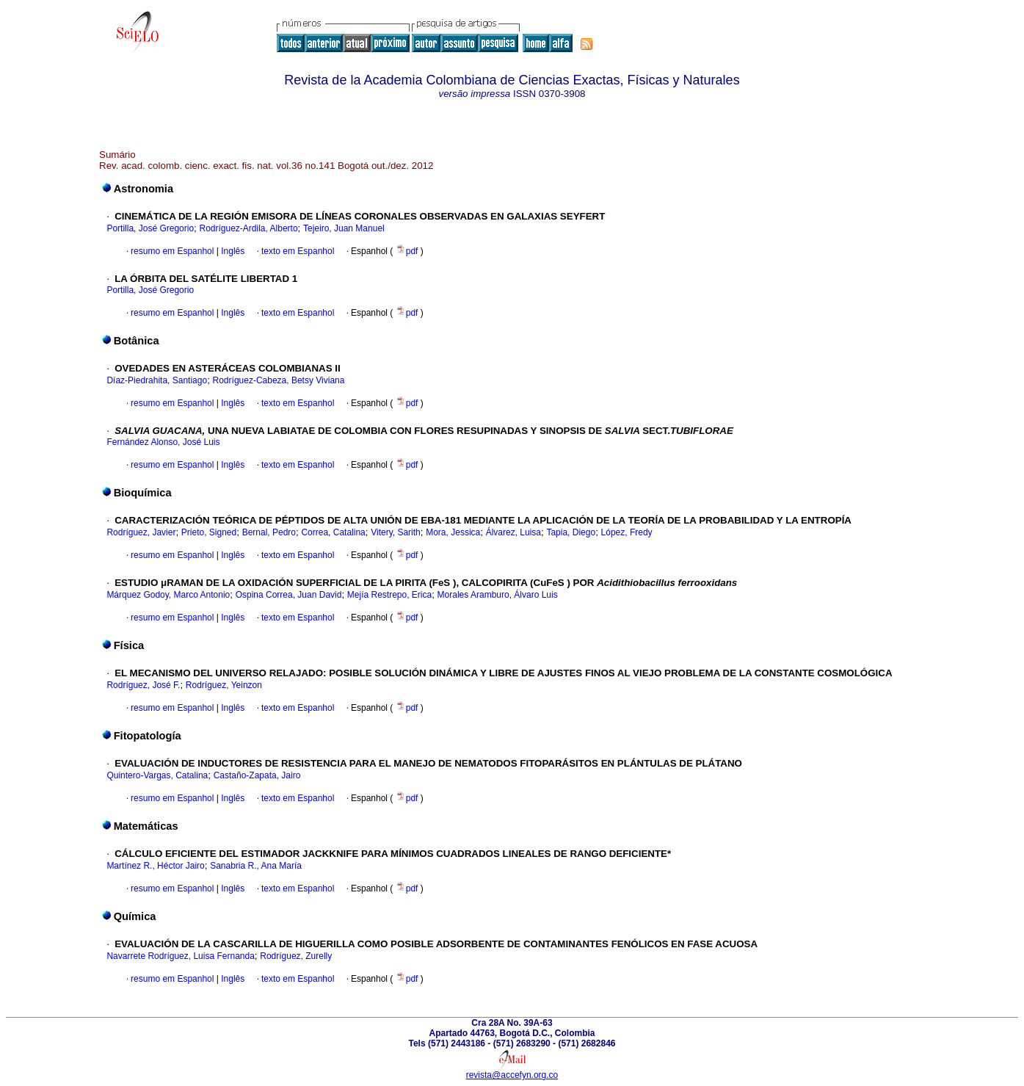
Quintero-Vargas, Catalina (157, 775)
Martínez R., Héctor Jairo (155, 866)
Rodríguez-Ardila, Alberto (249, 228)
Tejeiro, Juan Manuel (344, 228)
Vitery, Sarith (396, 532)
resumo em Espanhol (172, 251)
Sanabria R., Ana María (256, 866)
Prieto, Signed (208, 532)
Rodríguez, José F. (143, 685)
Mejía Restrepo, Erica (389, 595)
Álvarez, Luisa (513, 532)
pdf (408, 251)
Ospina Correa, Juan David (289, 595)
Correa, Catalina (333, 532)
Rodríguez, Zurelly (296, 956)
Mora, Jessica (453, 532)
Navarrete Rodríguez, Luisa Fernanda (180, 956)
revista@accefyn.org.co (512, 1075)
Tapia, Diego (570, 532)
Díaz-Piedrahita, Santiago (156, 380)
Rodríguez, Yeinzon (224, 685)
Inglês (231, 251)
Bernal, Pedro (269, 532)
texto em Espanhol (297, 251)
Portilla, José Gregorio (150, 228)
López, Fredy (627, 532)
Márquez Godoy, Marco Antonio (168, 595)
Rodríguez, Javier (140, 532)
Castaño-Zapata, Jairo (257, 775)
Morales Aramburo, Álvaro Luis (497, 595)
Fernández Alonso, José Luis (162, 442)
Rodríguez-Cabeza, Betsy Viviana (279, 380)
